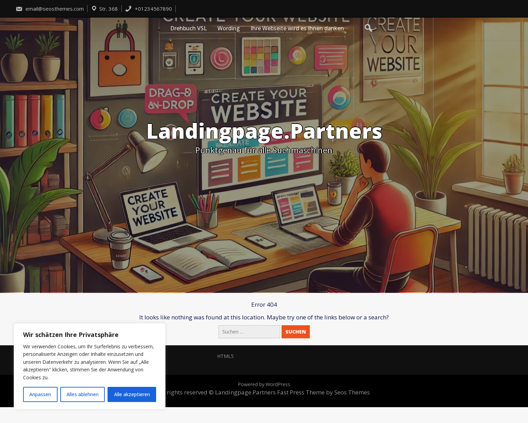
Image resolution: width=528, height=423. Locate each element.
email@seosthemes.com (50, 8)
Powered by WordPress (264, 384)
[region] (89, 366)
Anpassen (40, 394)
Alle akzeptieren (132, 394)
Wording (228, 28)
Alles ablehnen (83, 394)
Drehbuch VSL (188, 28)
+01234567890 (148, 8)
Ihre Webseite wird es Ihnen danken (297, 28)
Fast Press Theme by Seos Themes (323, 392)
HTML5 (225, 356)
